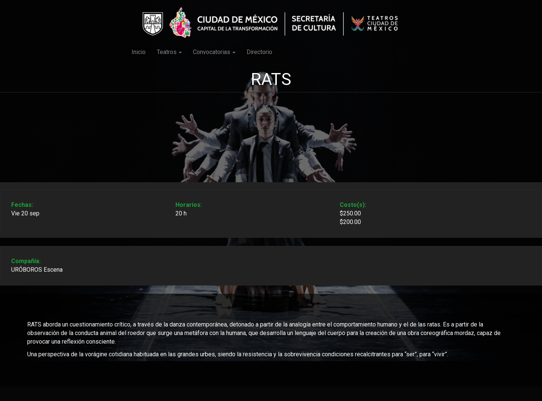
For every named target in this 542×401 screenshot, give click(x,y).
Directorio (259, 52)
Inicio (138, 52)
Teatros (169, 52)
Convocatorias (214, 52)
